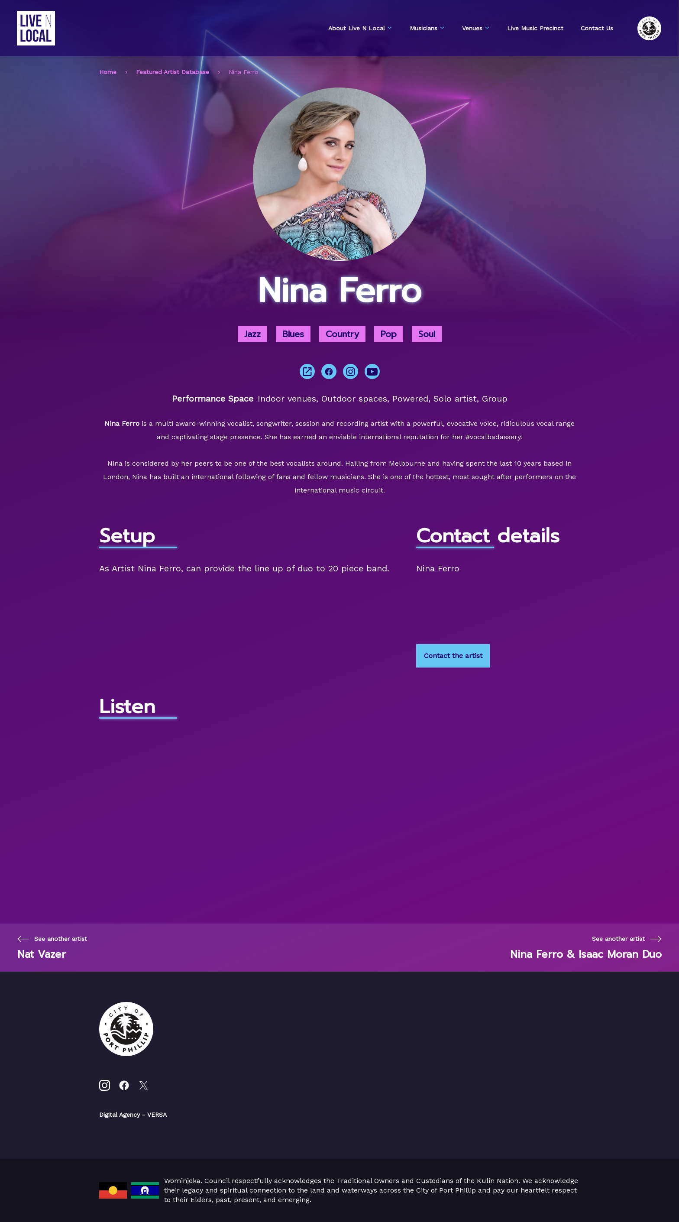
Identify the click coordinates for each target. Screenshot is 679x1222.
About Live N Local (360, 28)
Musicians (427, 28)
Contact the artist (453, 656)
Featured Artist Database (172, 71)
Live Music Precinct (535, 28)
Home (107, 71)
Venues (476, 28)
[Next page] (586, 947)
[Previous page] (52, 947)
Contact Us (597, 28)
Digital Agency (119, 1114)
